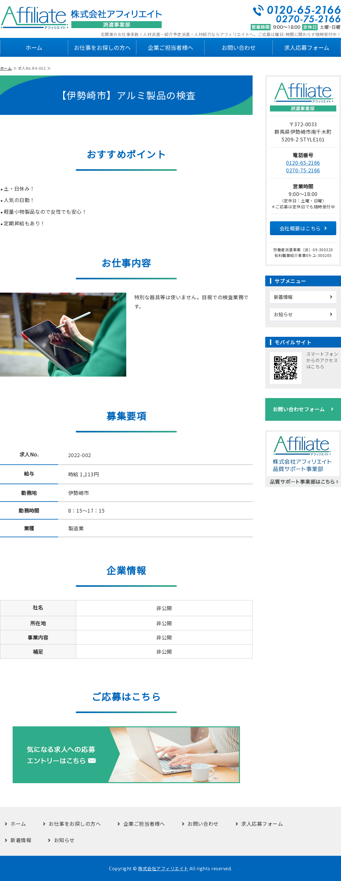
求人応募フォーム (306, 47)
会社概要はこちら (300, 228)
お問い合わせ (239, 47)
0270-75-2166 (303, 170)
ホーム (34, 47)
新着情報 (283, 297)
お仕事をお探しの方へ (102, 47)
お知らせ (283, 314)
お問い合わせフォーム (299, 409)
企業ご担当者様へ (170, 47)
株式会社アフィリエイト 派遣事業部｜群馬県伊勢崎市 (82, 18)
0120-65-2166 (303, 162)
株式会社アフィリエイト (163, 868)
